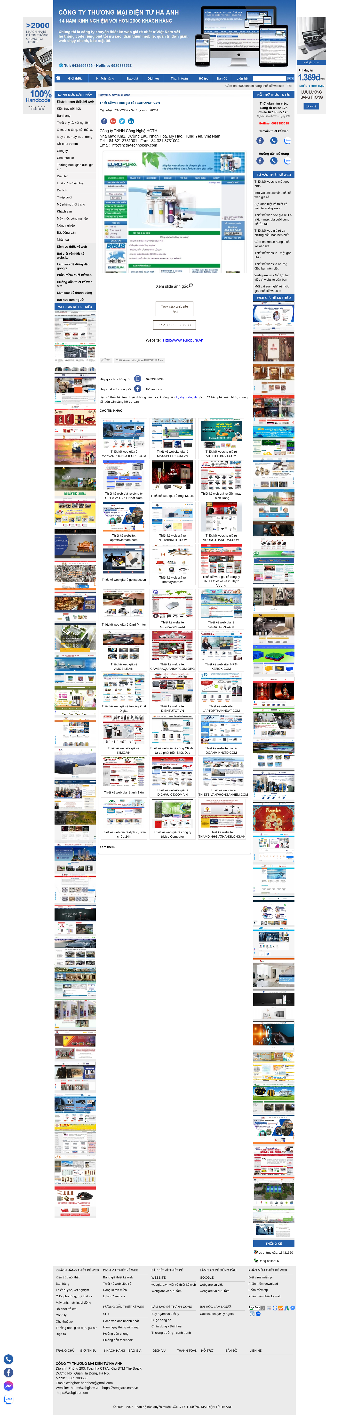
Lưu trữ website (114, 1296)
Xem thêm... (108, 847)
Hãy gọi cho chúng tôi (115, 379)
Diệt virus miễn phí (261, 1277)
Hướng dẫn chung (115, 1333)
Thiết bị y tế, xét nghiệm (73, 122)
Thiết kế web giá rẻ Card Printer (124, 624)
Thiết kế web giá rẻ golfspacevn (124, 579)
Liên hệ (242, 78)
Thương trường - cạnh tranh (171, 1332)
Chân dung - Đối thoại (166, 1326)
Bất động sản (66, 232)
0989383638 (155, 379)
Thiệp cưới (64, 197)
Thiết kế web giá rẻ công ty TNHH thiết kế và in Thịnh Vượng (221, 581)
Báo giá (132, 78)
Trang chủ (66, 1350)
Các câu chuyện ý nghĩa (217, 1314)
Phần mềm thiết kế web (264, 1296)
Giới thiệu (75, 78)
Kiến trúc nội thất (69, 108)
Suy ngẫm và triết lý (165, 1314)
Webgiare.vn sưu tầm (166, 1291)
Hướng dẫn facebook (118, 1340)
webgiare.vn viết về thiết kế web (173, 1284)
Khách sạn (64, 211)
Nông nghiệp (66, 225)
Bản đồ (222, 78)
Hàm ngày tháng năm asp (121, 1327)
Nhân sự (63, 239)
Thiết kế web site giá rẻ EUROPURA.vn (139, 360)
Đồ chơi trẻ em (67, 144)
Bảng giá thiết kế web (118, 1277)
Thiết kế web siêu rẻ (117, 1283)
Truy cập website (174, 308)
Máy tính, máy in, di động (74, 137)
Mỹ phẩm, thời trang (71, 204)
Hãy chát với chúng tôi (115, 389)
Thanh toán (179, 78)
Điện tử (62, 176)
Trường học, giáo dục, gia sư (76, 1328)
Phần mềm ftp (258, 1290)
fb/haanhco (154, 389)
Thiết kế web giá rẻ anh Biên (124, 792)
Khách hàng (105, 78)
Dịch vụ (153, 78)
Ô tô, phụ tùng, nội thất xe (75, 129)
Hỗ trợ (203, 78)
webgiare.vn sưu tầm (215, 1291)
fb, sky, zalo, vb (186, 397)
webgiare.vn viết (211, 1284)
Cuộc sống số (161, 1320)
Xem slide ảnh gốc (174, 286)
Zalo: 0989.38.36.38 (174, 325)
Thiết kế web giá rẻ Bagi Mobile (173, 496)
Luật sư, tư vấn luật (70, 183)
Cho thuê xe (65, 158)
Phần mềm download (263, 1283)
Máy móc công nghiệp (72, 218)
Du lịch (62, 190)
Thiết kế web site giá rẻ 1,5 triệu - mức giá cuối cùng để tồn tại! (273, 219)
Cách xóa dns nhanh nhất (121, 1321)
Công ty (62, 151)
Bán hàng (64, 115)
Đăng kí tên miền (115, 1290)
